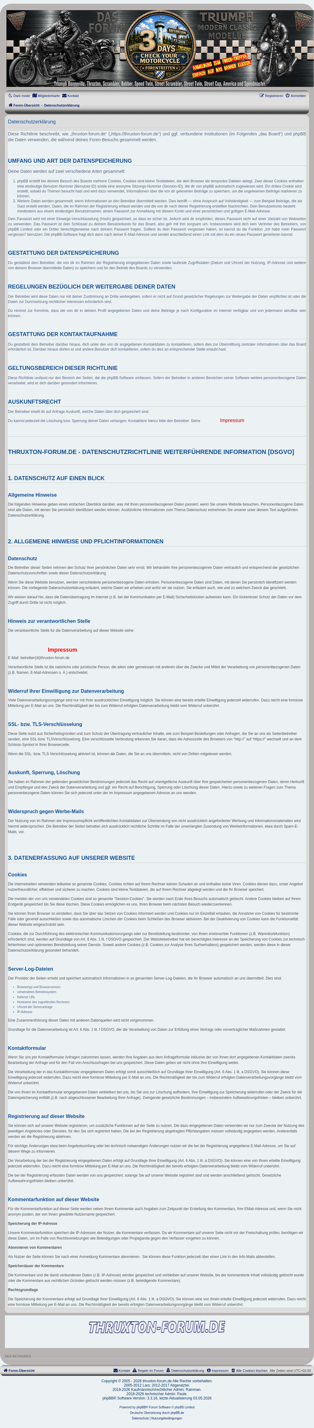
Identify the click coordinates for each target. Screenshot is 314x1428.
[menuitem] (46, 95)
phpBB (141, 1407)
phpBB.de (177, 1412)
